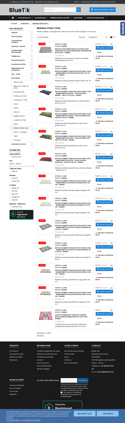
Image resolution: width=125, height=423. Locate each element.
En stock (16, 157)
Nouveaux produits (16, 354)
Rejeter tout (85, 413)
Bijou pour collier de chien (21, 87)
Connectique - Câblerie (17, 41)
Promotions (13, 351)
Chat (15, 178)
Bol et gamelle (19, 92)
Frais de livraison (43, 363)
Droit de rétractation (44, 366)
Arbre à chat (18, 82)
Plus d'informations (13, 420)
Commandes (69, 354)
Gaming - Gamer (18, 46)
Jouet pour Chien (20, 120)
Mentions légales (43, 369)
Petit (14, 171)
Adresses (67, 360)
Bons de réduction (71, 363)
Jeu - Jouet (15, 74)
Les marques (40, 18)
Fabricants (13, 360)
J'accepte (108, 413)
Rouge (15, 197)
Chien (15, 181)
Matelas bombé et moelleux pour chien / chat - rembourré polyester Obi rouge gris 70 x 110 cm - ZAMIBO (73, 294)
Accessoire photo (18, 60)
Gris (14, 191)
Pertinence (98, 37)
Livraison (40, 360)
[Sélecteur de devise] (78, 2)
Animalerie (15, 78)
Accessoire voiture (18, 144)
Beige (15, 188)
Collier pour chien (20, 96)
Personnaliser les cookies (31, 420)
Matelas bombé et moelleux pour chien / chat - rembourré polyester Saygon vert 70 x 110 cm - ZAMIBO (73, 73)
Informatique (16, 36)
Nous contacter (15, 388)
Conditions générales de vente (48, 351)
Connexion (94, 2)
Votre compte (71, 345)
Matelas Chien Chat (21, 128)
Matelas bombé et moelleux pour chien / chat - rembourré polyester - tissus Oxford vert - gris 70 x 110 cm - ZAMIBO (73, 138)
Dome (16, 104)
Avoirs (66, 357)
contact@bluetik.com (51, 2)
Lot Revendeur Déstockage (17, 51)
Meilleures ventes (15, 357)
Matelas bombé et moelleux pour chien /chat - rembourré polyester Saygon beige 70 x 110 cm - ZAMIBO (73, 205)
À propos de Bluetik (95, 18)
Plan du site (13, 391)
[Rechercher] (62, 9)
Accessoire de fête (18, 64)
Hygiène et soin (19, 116)
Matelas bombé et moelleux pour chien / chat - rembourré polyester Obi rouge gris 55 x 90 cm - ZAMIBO (73, 272)
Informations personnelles (74, 351)
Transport (17, 140)
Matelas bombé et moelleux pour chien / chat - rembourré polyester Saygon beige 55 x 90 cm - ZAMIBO (73, 183)
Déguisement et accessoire (17, 69)
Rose (15, 194)
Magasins (13, 394)
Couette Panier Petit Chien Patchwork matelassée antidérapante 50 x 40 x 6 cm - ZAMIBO (71, 317)
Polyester (17, 207)
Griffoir (16, 108)
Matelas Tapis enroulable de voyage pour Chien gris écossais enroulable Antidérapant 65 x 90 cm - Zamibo (73, 51)
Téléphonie (15, 56)
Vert (15, 200)
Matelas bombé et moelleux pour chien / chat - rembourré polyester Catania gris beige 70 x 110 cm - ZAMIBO (73, 250)
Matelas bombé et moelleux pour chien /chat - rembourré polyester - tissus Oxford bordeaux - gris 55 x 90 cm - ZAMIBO (73, 160)
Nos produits (24, 18)
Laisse (16, 124)
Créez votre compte (108, 2)
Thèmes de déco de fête (60, 18)
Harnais (16, 112)
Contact (96, 345)
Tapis (16, 136)
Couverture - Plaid (20, 100)
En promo (78, 18)
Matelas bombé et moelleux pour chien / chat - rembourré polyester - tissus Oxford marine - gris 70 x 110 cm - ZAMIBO (73, 93)
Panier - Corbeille (20, 132)
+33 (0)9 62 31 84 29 (26, 2)
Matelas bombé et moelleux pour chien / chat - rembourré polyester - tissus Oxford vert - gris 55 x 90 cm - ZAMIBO (73, 116)
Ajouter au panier (104, 48)
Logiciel (14, 32)
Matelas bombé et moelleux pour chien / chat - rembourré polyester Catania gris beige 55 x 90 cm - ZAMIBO (73, 227)
